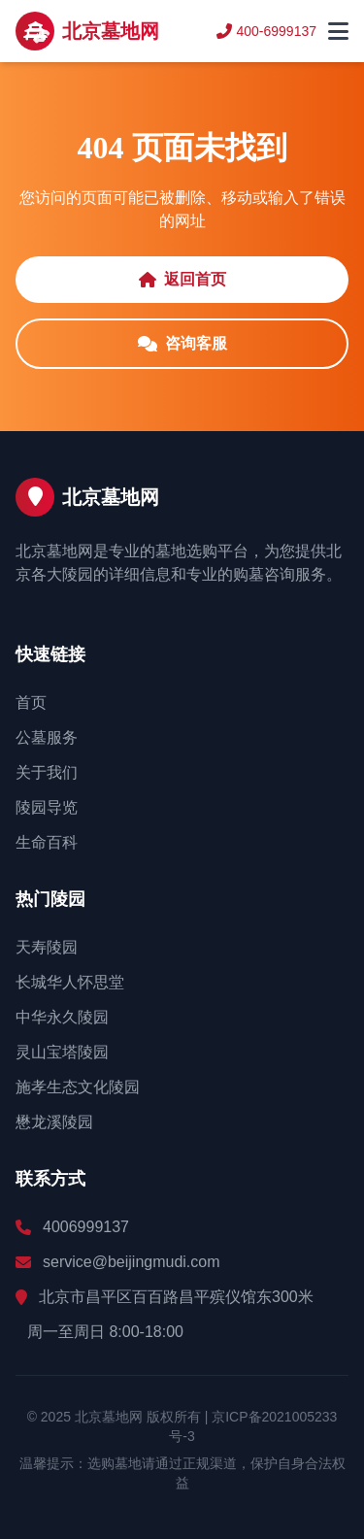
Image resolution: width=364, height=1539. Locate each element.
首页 (31, 702)
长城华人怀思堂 (70, 982)
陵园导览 (47, 807)
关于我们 (47, 772)
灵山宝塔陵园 (62, 1052)
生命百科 (47, 842)
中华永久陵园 (62, 1017)
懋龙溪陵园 (54, 1122)
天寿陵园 (47, 947)
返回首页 (182, 279)
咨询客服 (182, 343)
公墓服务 (47, 737)
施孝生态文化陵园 (78, 1087)
